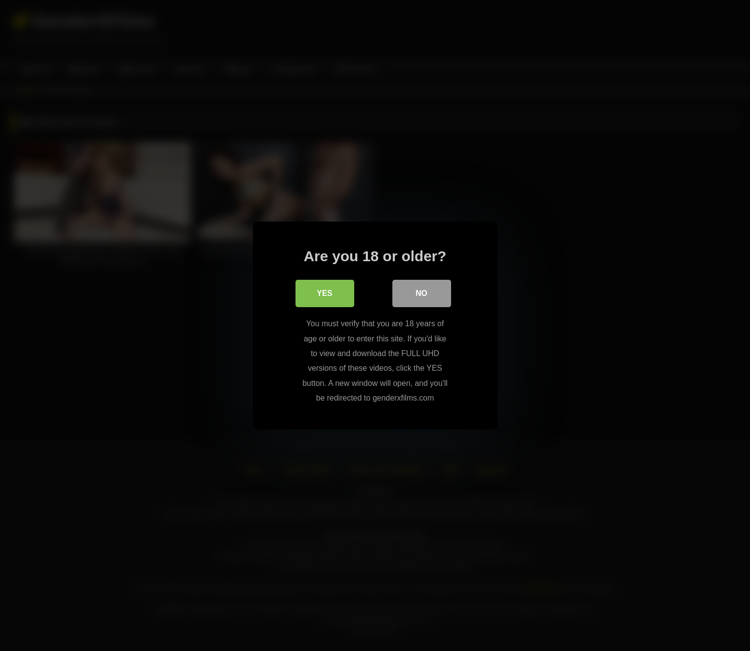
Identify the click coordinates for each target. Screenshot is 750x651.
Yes (324, 293)
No (422, 293)
